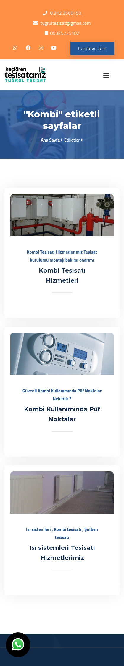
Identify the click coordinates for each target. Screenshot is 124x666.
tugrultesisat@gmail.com (66, 23)
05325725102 (64, 33)
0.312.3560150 (65, 13)
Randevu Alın (92, 48)
